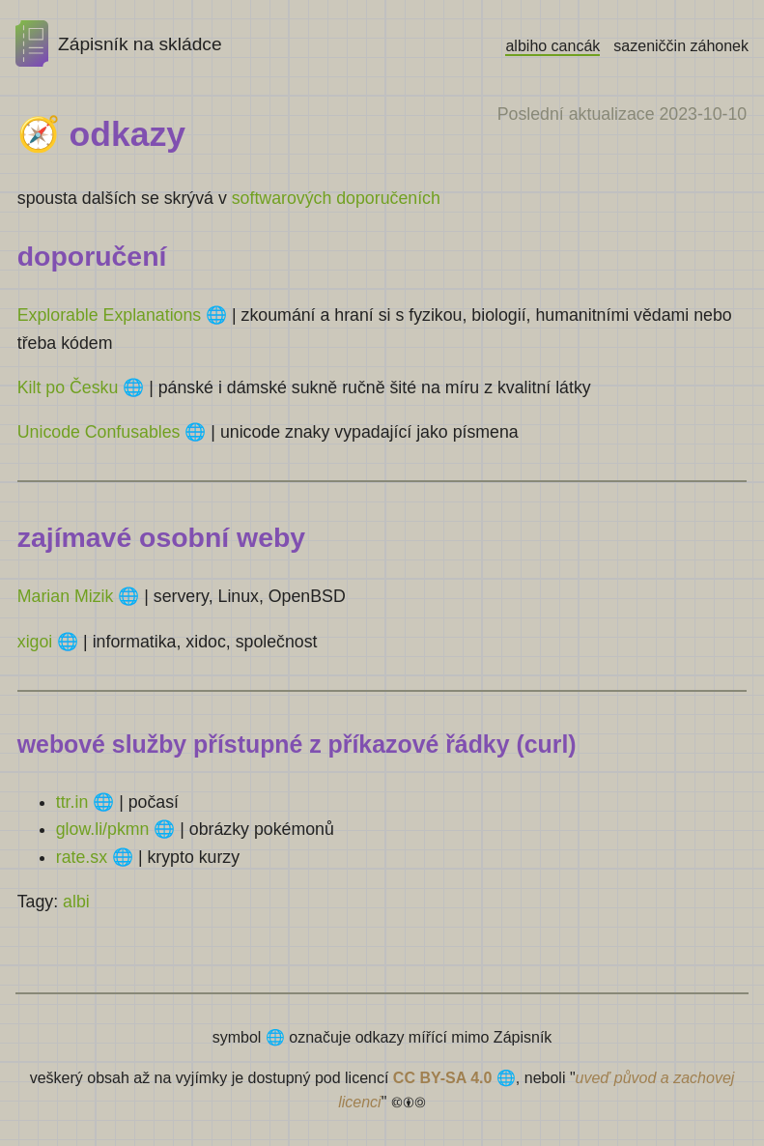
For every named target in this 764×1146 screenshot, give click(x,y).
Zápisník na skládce (118, 44)
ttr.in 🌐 (85, 802)
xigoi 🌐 (47, 641)
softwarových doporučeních (336, 198)
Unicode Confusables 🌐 (112, 432)
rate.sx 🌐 (94, 857)
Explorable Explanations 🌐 (122, 315)
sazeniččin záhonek (681, 46)
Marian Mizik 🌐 (78, 596)
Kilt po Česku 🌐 (81, 387)
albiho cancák (552, 46)
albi (76, 901)
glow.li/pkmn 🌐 (116, 829)
